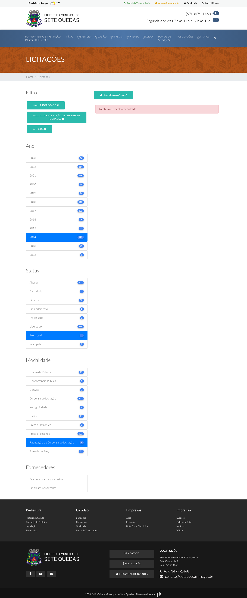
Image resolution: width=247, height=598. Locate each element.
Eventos (180, 516)
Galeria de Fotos (184, 520)
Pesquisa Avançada (113, 93)
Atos (128, 516)
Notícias (180, 525)
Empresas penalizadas (43, 486)
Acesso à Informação (167, 3)
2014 (39, 127)
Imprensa (132, 36)
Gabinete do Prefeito (36, 520)
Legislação (31, 525)
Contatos (203, 36)
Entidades (81, 516)
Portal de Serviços (164, 38)
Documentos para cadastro (46, 477)
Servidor (148, 36)
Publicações (185, 36)
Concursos (81, 520)
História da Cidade (35, 516)
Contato (132, 551)
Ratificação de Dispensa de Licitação (56, 115)
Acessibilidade (210, 3)
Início (69, 36)
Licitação (130, 520)
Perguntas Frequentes (132, 572)
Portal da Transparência (137, 3)
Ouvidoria (190, 3)
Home (29, 75)
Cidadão (101, 36)
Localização (132, 562)
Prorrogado (46, 103)
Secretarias (31, 529)
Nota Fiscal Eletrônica (137, 525)
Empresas (116, 36)
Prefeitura (84, 36)
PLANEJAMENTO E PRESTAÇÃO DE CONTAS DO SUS (43, 38)
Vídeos (179, 529)
